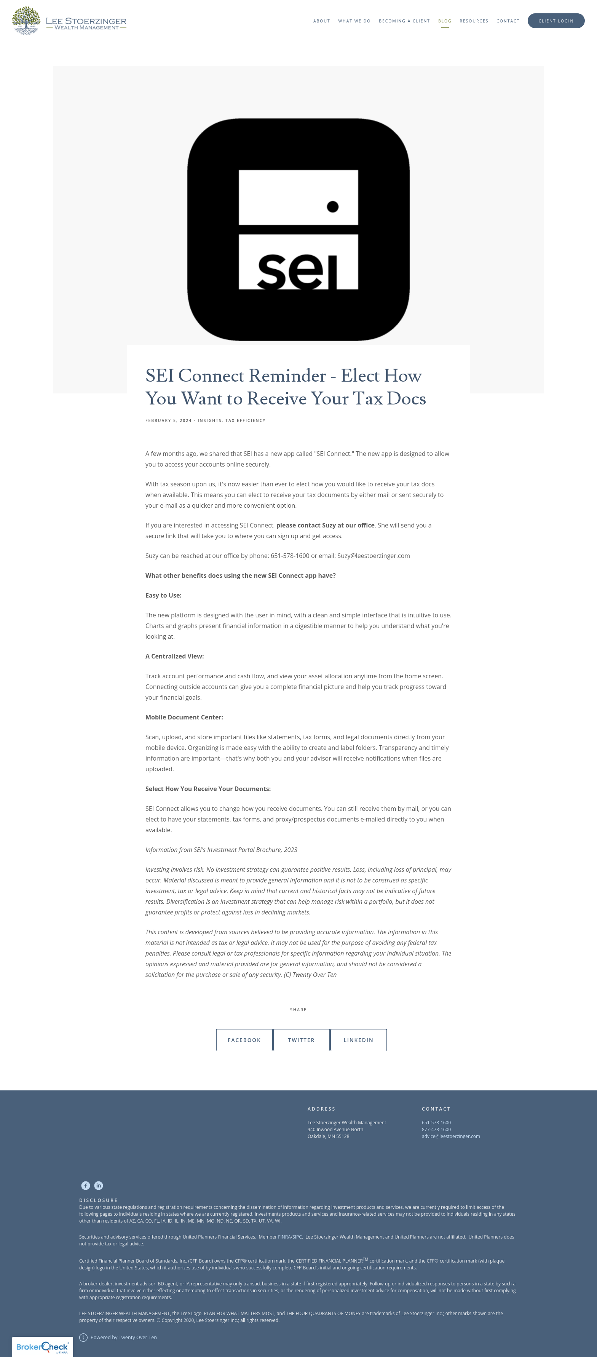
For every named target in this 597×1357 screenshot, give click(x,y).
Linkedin (358, 1040)
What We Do (354, 21)
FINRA (284, 1237)
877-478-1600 (436, 1129)
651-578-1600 (436, 1122)
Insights (210, 420)
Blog (445, 21)
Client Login (556, 21)
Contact (508, 21)
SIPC (297, 1237)
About (321, 21)
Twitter (301, 1040)
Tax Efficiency (245, 420)
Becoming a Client (404, 21)
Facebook (244, 1040)
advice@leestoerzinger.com (451, 1136)
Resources (474, 21)
